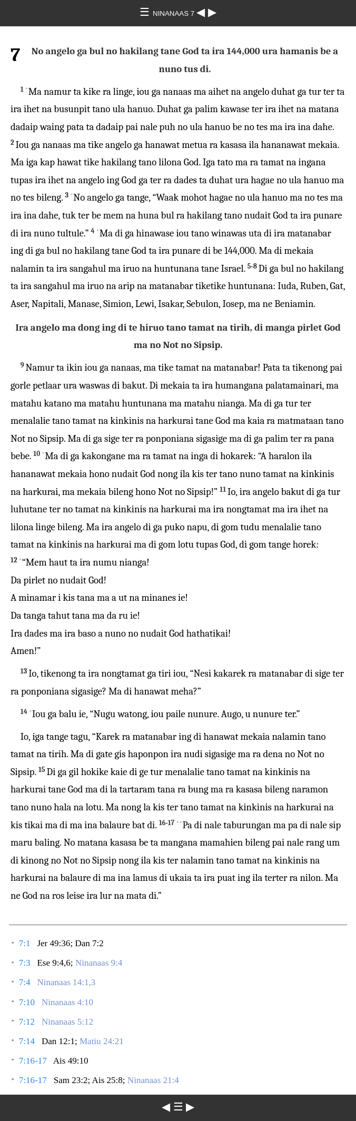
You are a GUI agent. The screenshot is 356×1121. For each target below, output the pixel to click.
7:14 (27, 1041)
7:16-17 (33, 1061)
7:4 (25, 982)
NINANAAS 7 (174, 13)
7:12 (27, 1022)
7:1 (25, 943)
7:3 (25, 963)
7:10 (27, 1002)
